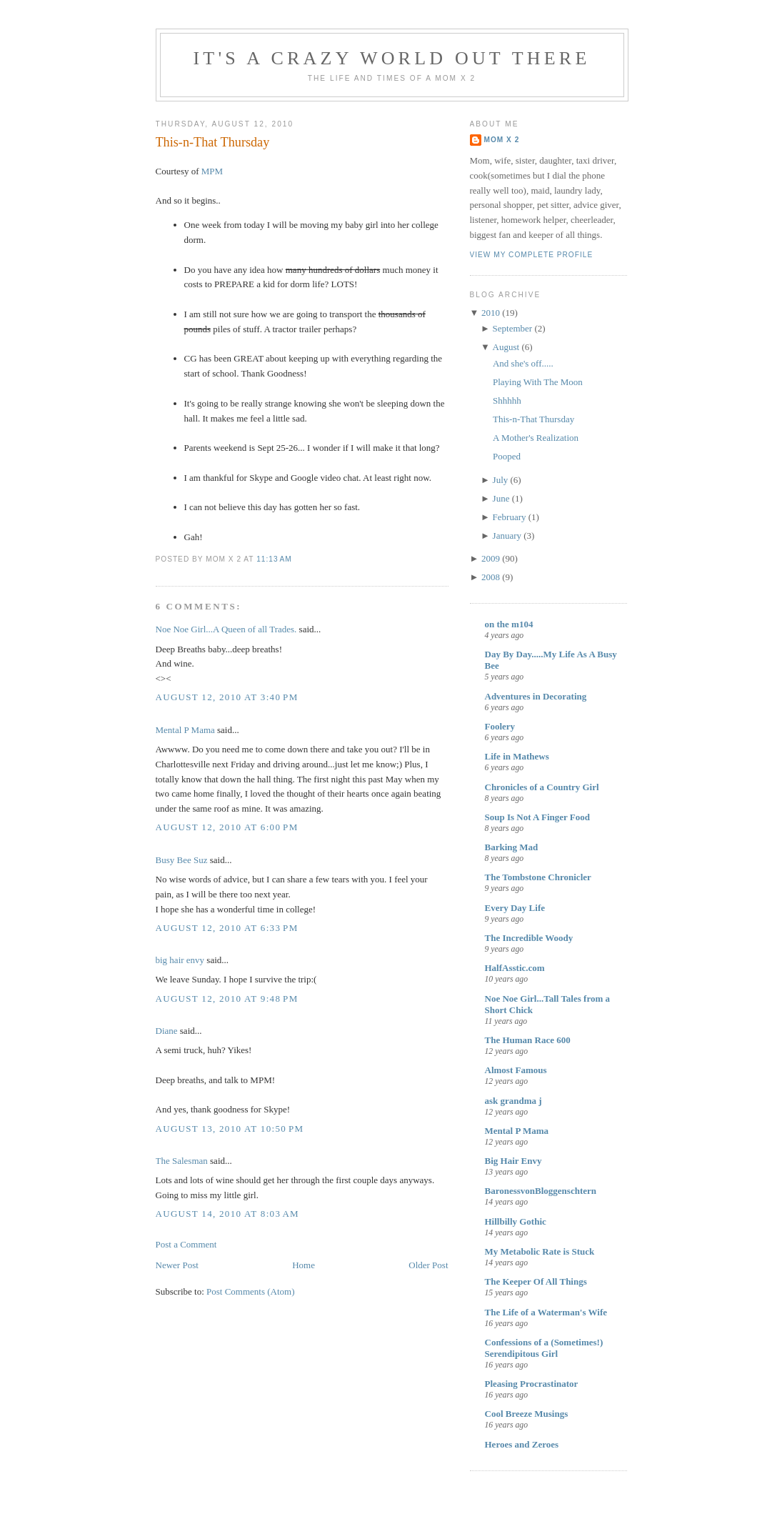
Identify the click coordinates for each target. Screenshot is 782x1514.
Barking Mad (511, 847)
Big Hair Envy (513, 1160)
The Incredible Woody (529, 937)
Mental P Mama (185, 729)
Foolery (500, 726)
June (501, 498)
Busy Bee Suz (182, 860)
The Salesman (182, 1160)
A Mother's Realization (535, 437)
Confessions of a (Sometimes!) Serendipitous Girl (544, 1348)
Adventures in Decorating (536, 696)
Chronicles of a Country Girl (542, 787)
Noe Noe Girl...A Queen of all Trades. (226, 629)
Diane (167, 1030)
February (509, 517)
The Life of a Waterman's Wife (546, 1312)
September (513, 328)
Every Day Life (515, 907)
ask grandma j (513, 1100)
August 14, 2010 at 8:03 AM (227, 1213)
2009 (490, 558)
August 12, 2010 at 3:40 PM (227, 697)
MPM (212, 171)
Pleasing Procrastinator (531, 1383)
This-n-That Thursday (213, 142)
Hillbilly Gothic (515, 1221)
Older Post (428, 1265)
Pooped (507, 456)
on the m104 (509, 624)
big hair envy (180, 960)
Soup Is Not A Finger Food (538, 817)
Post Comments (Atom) (250, 1291)
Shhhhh (507, 400)
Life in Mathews (517, 756)
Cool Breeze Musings (526, 1413)
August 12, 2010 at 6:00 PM (227, 827)
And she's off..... (523, 363)
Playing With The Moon (538, 382)
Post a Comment (186, 1244)
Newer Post (177, 1265)
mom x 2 (502, 140)
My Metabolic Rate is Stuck (540, 1251)
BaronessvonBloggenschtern (541, 1190)
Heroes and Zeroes (522, 1444)
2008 (490, 577)
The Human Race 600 (528, 1040)
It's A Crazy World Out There (392, 58)
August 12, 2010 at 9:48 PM (227, 998)
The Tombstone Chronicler (538, 877)
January (507, 535)
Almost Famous (516, 1070)
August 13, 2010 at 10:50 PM (230, 1128)
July (500, 479)
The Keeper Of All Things (536, 1281)
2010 (490, 312)
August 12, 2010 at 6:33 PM (227, 927)
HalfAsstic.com (515, 967)
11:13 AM (273, 559)
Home (303, 1265)
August (506, 347)
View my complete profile (531, 255)
